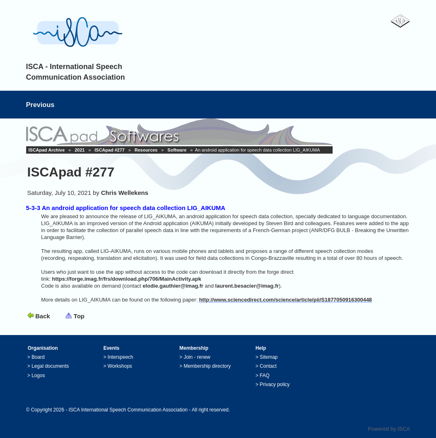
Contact (268, 366)
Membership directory (206, 366)
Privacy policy (275, 384)
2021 (80, 149)
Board (38, 357)
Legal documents (50, 366)
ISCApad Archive (47, 149)
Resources (145, 149)
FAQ (265, 375)
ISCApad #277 (110, 149)
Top (79, 316)
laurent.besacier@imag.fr (247, 286)
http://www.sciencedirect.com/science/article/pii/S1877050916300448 (285, 300)
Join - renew (196, 357)
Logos (38, 375)
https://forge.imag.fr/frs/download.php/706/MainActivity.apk (126, 279)
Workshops (119, 366)
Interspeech (120, 357)
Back (43, 316)
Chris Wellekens (124, 192)
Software (177, 149)
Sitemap (269, 357)
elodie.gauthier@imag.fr (173, 286)
